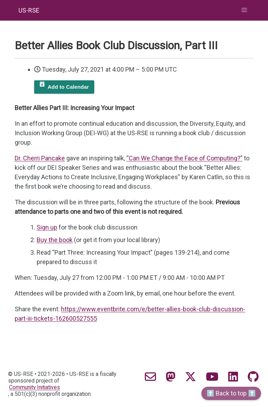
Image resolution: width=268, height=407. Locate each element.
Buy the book (55, 240)
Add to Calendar (68, 87)
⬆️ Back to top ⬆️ (231, 393)
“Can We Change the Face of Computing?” (184, 158)
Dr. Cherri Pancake (40, 158)
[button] (244, 10)
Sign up (47, 227)
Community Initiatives (34, 387)
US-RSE (28, 10)
